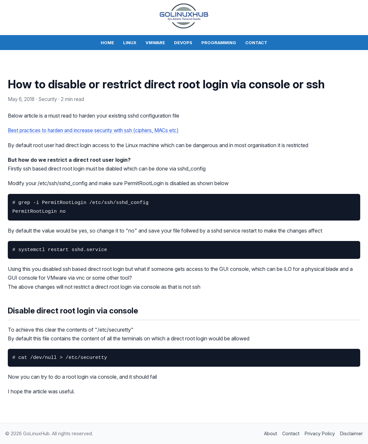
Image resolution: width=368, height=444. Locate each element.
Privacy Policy (320, 433)
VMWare (155, 42)
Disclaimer (351, 433)
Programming (218, 42)
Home (107, 42)
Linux (129, 42)
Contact (256, 42)
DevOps (183, 42)
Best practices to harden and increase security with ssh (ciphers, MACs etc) (96, 130)
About (270, 433)
